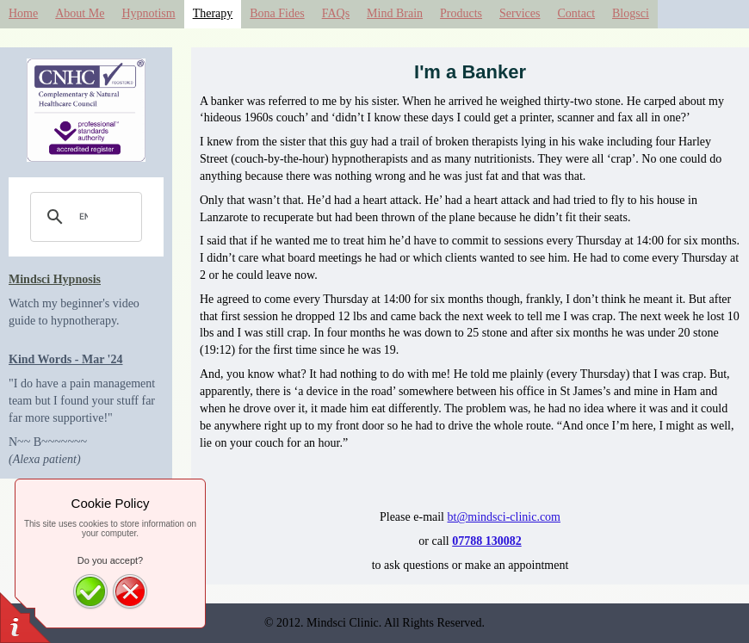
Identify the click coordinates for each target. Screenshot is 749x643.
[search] (83, 217)
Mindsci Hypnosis (55, 279)
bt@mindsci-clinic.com (504, 516)
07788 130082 (487, 541)
